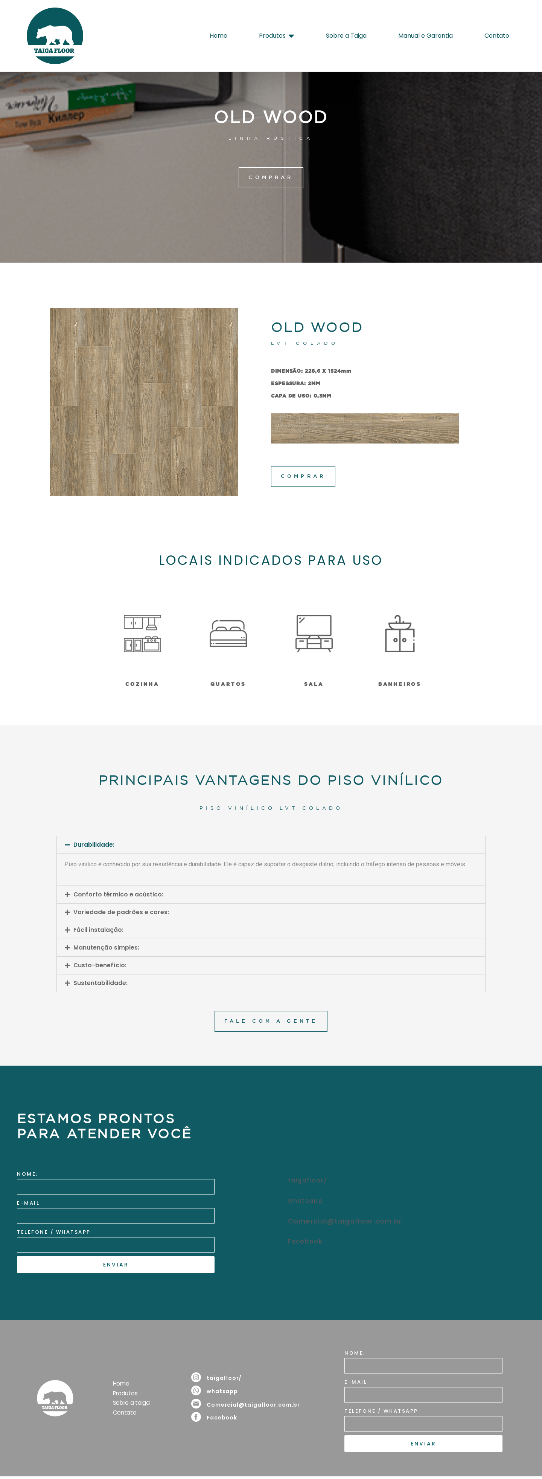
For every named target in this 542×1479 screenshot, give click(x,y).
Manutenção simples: (106, 948)
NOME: (27, 1175)
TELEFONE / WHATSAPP (54, 1233)
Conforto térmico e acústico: (118, 895)
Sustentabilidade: (100, 983)
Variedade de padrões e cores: (121, 913)
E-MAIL (28, 1204)
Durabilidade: (94, 845)
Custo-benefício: (100, 966)
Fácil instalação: (98, 930)
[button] (271, 845)
